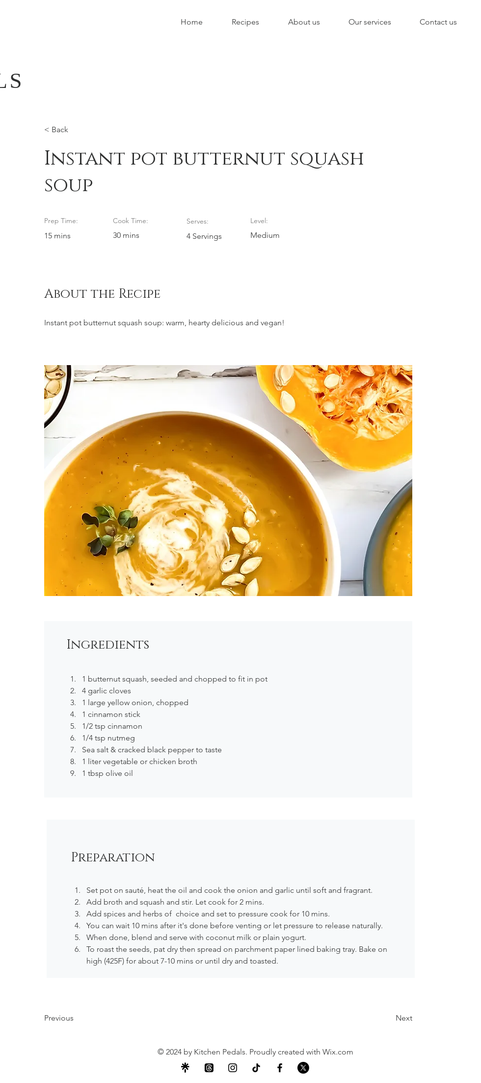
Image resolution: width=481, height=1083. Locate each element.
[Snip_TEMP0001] (185, 1068)
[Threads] (209, 1068)
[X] (303, 1068)
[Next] (387, 1018)
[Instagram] (233, 1068)
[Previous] (76, 1018)
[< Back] (76, 130)
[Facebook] (280, 1068)
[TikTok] (256, 1068)
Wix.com (337, 1051)
